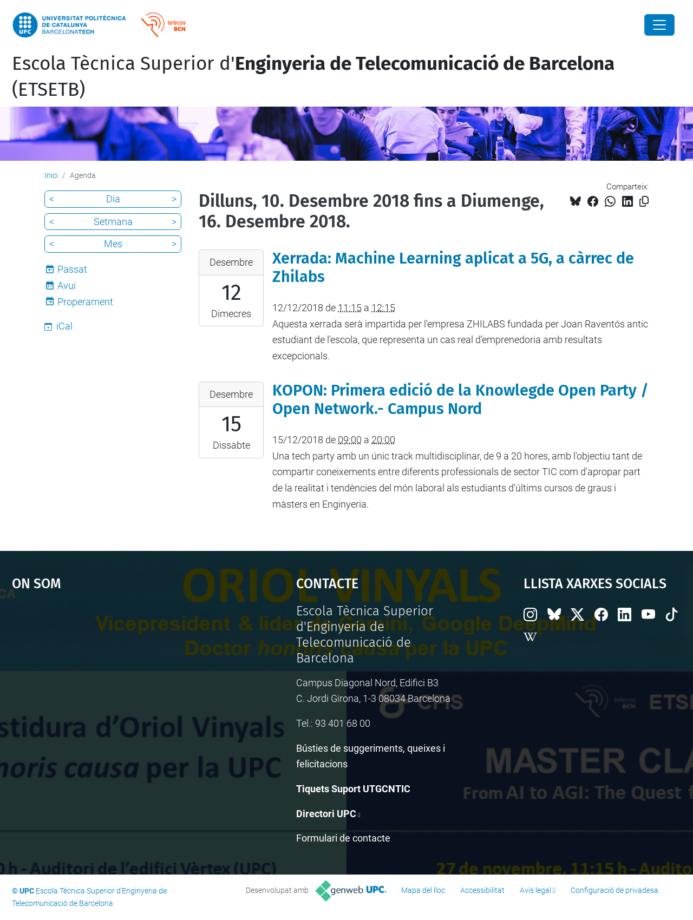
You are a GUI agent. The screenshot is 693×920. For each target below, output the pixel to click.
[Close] (659, 25)
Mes (113, 243)
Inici (51, 175)
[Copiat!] (644, 201)
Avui (66, 285)
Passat (72, 269)
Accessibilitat (482, 890)
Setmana (113, 221)
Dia (113, 199)
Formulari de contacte (343, 838)
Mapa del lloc (423, 890)
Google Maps (119, 684)
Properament (85, 301)
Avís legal (535, 890)
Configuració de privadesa (614, 890)
